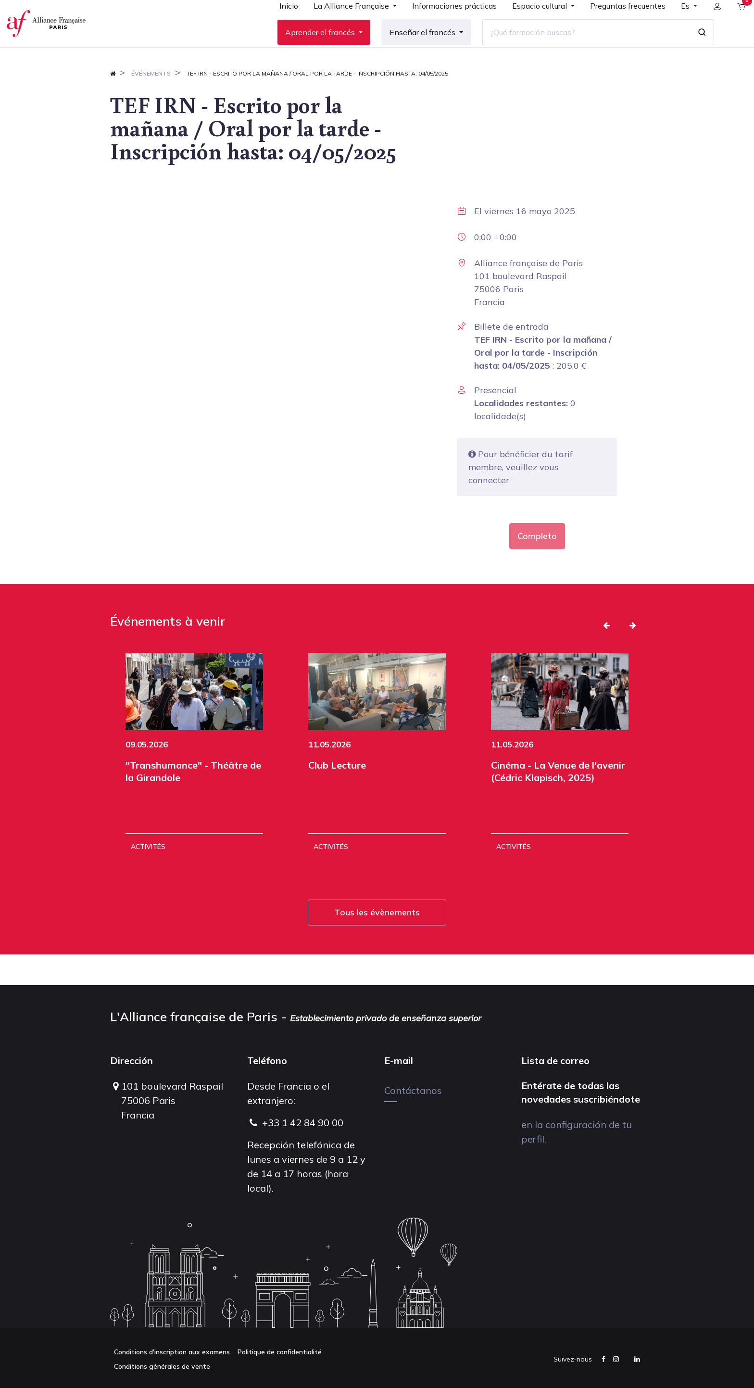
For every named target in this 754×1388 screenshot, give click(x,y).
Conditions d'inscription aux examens (172, 1352)
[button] (606, 655)
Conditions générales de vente (162, 1366)
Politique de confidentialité (280, 1352)
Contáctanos (413, 1090)
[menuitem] (281, 25)
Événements (151, 104)
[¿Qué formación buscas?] (578, 48)
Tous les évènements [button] (377, 943)
